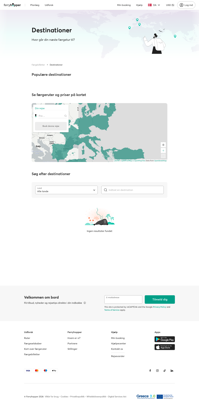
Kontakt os (117, 348)
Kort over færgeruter (35, 348)
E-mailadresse (112, 297)
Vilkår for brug (51, 396)
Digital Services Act (117, 396)
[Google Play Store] (165, 339)
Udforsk (49, 4)
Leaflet (117, 161)
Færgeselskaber (33, 343)
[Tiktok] (165, 371)
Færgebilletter (38, 64)
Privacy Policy (159, 307)
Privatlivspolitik (77, 396)
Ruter (27, 338)
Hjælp (139, 4)
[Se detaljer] (85, 303)
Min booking (124, 4)
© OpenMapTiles (139, 161)
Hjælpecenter (118, 343)
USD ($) (170, 4)
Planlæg (34, 4)
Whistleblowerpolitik (96, 396)
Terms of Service (111, 310)
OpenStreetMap (160, 161)
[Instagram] (157, 371)
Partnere (72, 343)
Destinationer (56, 64)
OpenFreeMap (126, 161)
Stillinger (72, 348)
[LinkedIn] (172, 371)
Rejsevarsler (118, 356)
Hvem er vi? (74, 338)
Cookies (64, 396)
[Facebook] (150, 371)
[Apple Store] (165, 347)
